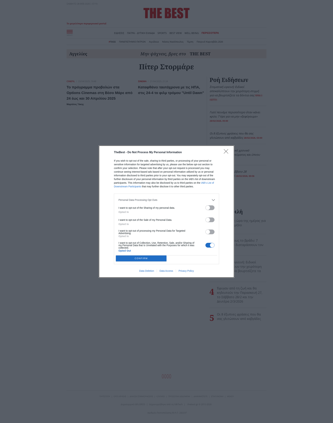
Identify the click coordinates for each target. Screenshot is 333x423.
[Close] (227, 152)
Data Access (166, 270)
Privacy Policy (186, 270)
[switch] (210, 207)
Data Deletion (146, 270)
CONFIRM (141, 258)
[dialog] (166, 212)
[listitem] (166, 200)
